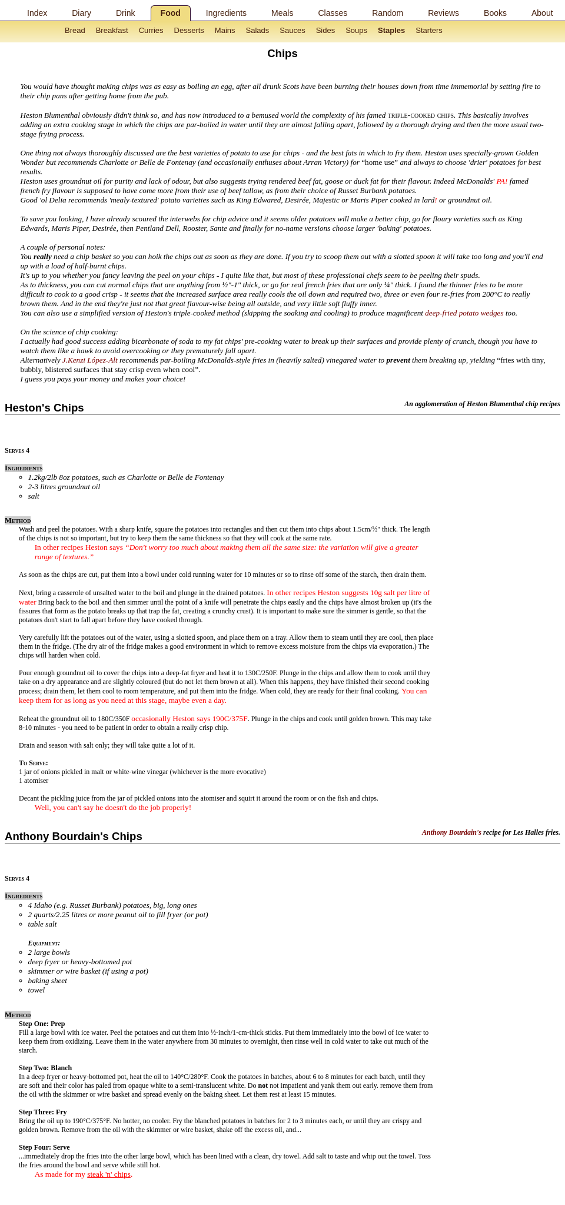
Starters (429, 30)
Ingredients (226, 13)
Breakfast (112, 30)
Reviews (443, 13)
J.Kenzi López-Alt (90, 360)
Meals (282, 13)
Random (387, 13)
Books (495, 13)
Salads (258, 30)
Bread (75, 30)
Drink (125, 13)
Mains (225, 30)
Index (37, 13)
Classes (332, 13)
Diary (81, 13)
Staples (391, 30)
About (542, 13)
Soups (356, 30)
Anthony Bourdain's (451, 832)
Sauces (292, 30)
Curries (151, 30)
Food (171, 13)
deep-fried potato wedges (464, 312)
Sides (325, 30)
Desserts (189, 30)
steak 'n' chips (109, 1174)
